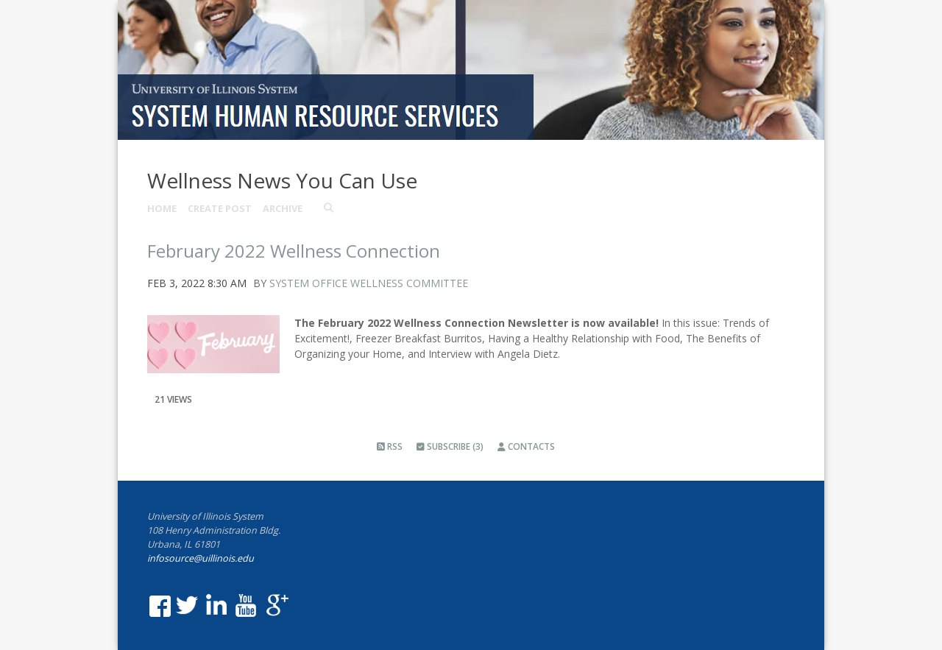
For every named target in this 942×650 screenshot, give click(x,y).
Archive (282, 208)
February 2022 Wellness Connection (293, 251)
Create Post (220, 208)
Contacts (526, 446)
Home (162, 208)
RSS (390, 446)
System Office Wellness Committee (368, 283)
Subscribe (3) (450, 446)
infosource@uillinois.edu (200, 558)
